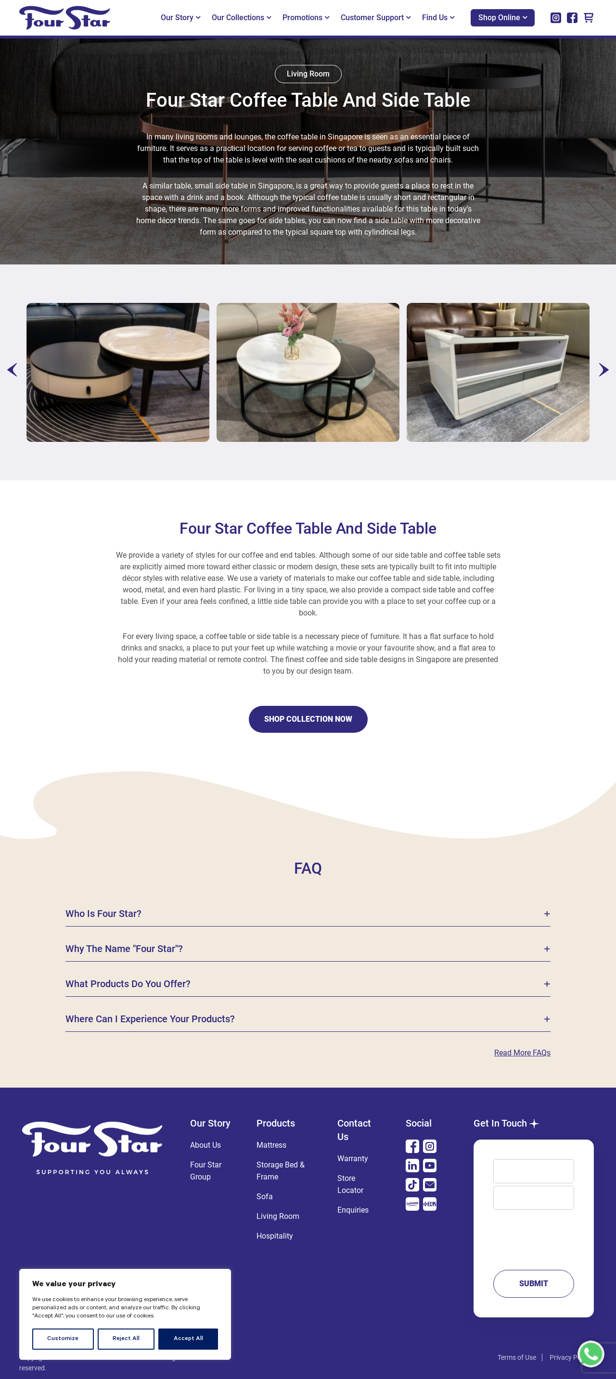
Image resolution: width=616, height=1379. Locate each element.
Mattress (271, 1145)
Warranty (352, 1158)
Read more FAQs (522, 1052)
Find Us (438, 17)
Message (533, 1235)
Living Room (278, 1216)
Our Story (180, 17)
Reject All (126, 1339)
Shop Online (502, 17)
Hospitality (275, 1236)
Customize (62, 1339)
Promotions (305, 17)
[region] (125, 1314)
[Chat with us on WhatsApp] (591, 1354)
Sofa (265, 1196)
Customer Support (376, 17)
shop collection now (308, 719)
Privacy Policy (570, 1357)
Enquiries (353, 1210)
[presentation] (12, 369)
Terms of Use (517, 1357)
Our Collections (241, 17)
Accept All (188, 1339)
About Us (205, 1145)
